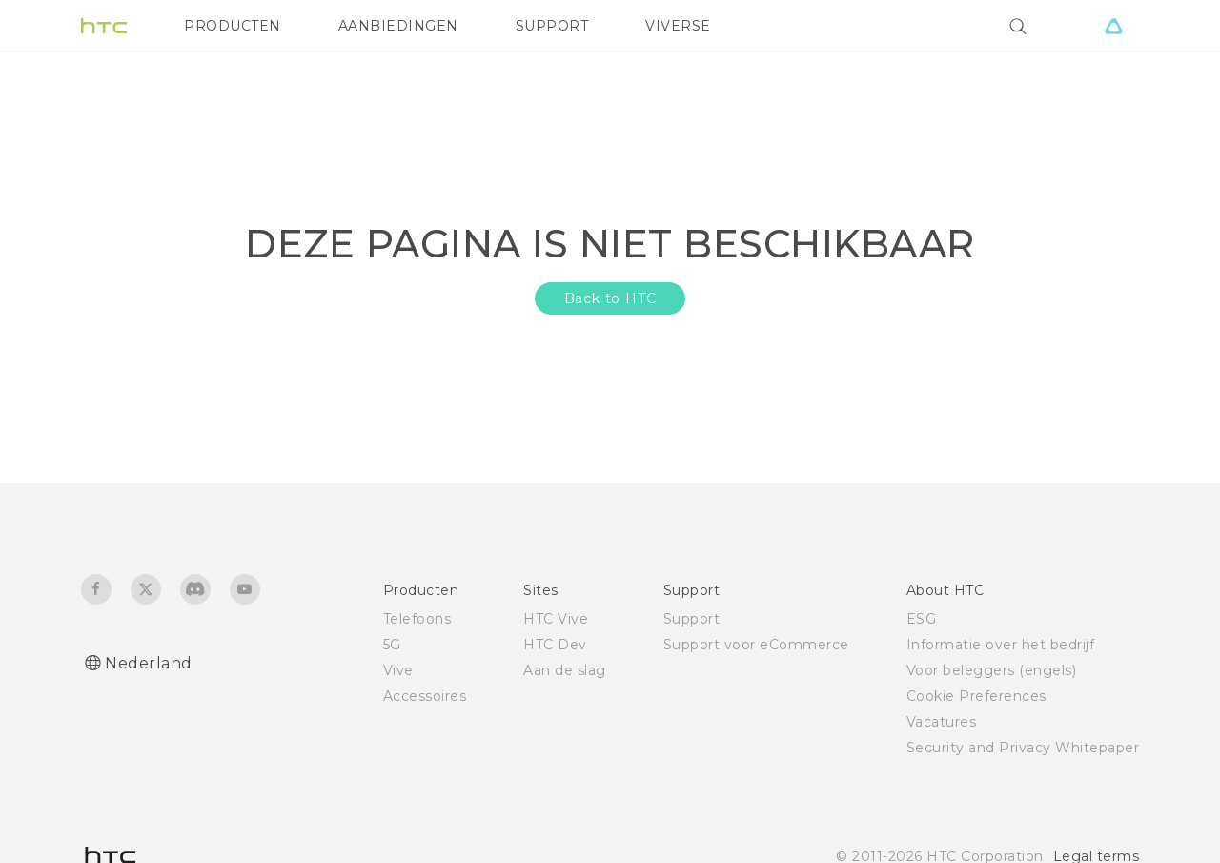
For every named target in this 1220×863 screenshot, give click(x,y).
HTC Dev (555, 644)
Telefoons (417, 618)
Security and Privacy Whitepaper (1023, 747)
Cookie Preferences (976, 696)
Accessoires (425, 696)
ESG (921, 618)
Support (692, 618)
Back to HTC (610, 298)
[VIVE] (1113, 26)
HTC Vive (555, 618)
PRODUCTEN (232, 25)
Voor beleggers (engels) (991, 670)
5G (392, 644)
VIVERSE (678, 25)
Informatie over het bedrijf (1000, 644)
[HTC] (104, 25)
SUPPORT (552, 25)
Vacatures (941, 721)
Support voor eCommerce (756, 644)
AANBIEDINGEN (398, 25)
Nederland (149, 663)
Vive (398, 670)
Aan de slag (564, 670)
